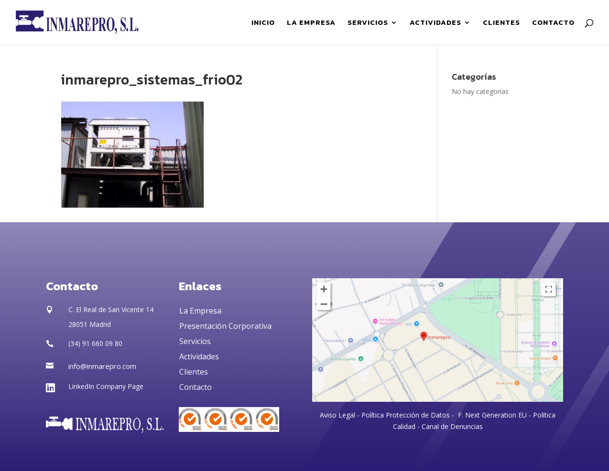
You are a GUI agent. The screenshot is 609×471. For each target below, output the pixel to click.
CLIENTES (501, 23)
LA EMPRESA (311, 23)
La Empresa (200, 310)
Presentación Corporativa (225, 326)
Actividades (199, 356)
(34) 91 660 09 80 (95, 343)
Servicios (195, 341)
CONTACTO (553, 23)
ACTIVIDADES (435, 23)
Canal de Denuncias (452, 426)
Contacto (195, 387)
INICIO (263, 23)
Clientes (193, 371)
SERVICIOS (368, 23)
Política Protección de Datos (404, 414)
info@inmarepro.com (102, 366)
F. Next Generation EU (492, 414)
